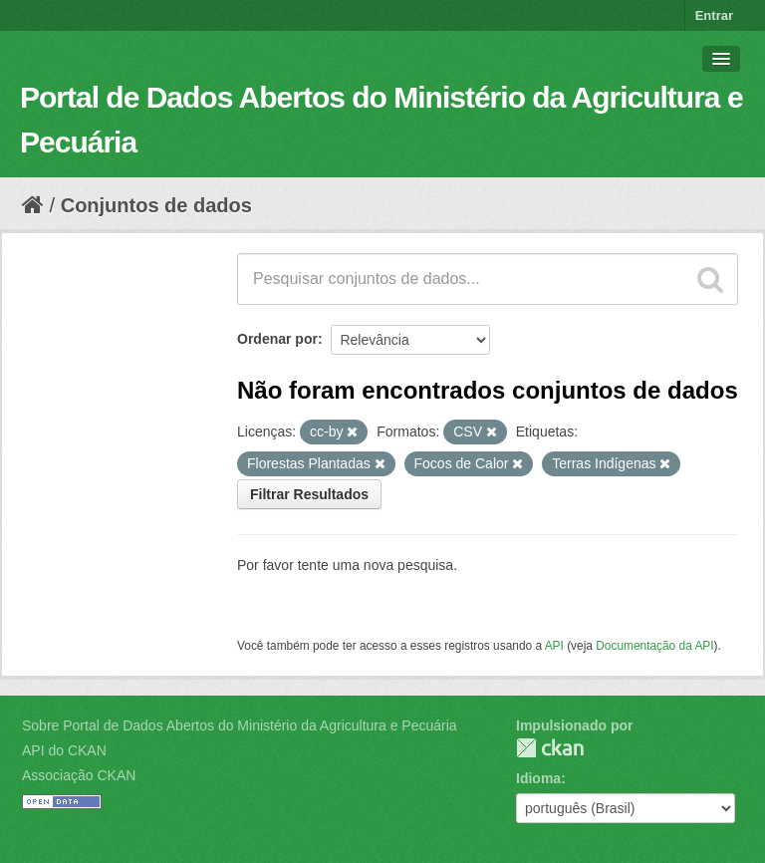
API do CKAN (64, 750)
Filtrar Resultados (309, 494)
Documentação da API (654, 646)
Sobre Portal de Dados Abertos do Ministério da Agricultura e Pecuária (239, 725)
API (554, 646)
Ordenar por (277, 339)
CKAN (550, 747)
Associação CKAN (78, 775)
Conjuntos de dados (156, 205)
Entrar (714, 15)
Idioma (538, 778)
